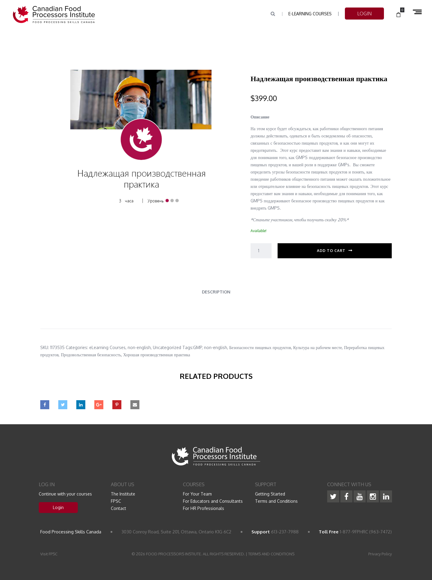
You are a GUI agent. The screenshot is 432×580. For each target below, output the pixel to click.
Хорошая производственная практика (156, 354)
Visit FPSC (48, 553)
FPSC (116, 501)
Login (58, 507)
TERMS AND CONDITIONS (271, 553)
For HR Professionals (203, 508)
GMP (197, 347)
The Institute (123, 493)
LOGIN (364, 14)
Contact (118, 508)
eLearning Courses (107, 347)
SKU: (44, 347)
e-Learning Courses (310, 13)
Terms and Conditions (276, 501)
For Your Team (197, 493)
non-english (139, 347)
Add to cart (331, 250)
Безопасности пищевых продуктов (260, 347)
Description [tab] (216, 291)
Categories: (77, 347)
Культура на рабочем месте (317, 347)
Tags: (187, 347)
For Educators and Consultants (213, 501)
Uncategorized (167, 347)
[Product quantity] (261, 250)
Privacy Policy (380, 553)
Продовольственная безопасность (91, 354)
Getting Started (270, 493)
